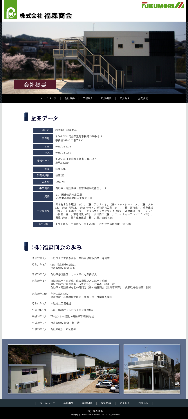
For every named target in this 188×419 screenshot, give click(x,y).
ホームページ (48, 98)
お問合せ (143, 98)
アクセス (125, 98)
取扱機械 (106, 98)
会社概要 (69, 98)
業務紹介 (88, 98)
